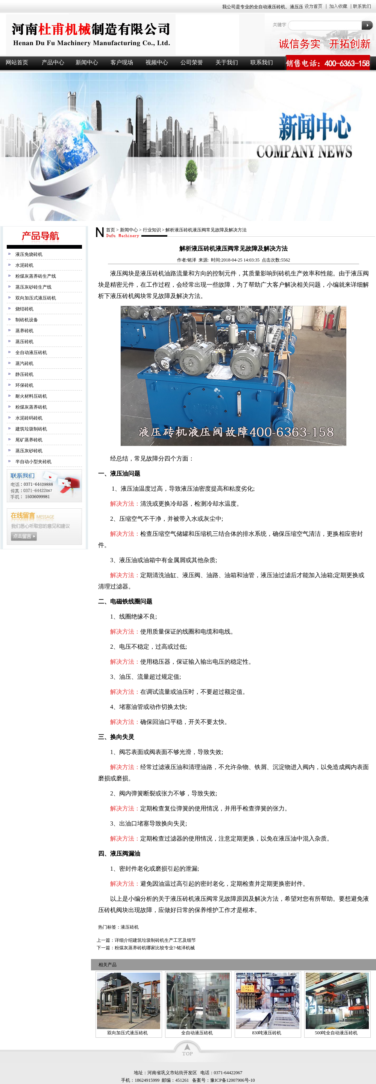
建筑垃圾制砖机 (31, 429)
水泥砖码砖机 (28, 418)
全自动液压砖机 (31, 352)
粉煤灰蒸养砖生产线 (35, 276)
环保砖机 (24, 385)
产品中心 (53, 62)
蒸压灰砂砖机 (28, 450)
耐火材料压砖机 (31, 396)
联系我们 (261, 62)
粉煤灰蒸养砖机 (31, 407)
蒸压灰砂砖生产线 (33, 287)
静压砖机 (24, 374)
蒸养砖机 (24, 330)
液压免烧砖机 (28, 254)
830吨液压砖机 (266, 1032)
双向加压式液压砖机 (35, 298)
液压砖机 (131, 34)
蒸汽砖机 (24, 363)
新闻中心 (87, 62)
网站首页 (17, 62)
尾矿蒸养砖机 (28, 439)
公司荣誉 (191, 62)
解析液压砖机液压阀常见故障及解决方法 (206, 230)
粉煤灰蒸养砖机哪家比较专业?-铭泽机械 (155, 947)
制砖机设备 (26, 319)
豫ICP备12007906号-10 (232, 1080)
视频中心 (157, 62)
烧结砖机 (24, 309)
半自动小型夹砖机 (33, 461)
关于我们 (226, 62)
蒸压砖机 (24, 341)
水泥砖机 (24, 265)
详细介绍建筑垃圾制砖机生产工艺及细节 (155, 940)
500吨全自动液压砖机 (336, 1032)
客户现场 (122, 62)
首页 (110, 230)
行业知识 (152, 230)
